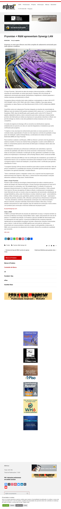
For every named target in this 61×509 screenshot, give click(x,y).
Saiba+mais (19, 505)
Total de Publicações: (10, 472)
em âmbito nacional (9, 479)
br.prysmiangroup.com (10, 208)
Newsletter (53, 4)
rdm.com (6, 232)
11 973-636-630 (22, 8)
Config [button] (25, 505)
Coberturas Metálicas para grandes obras (45, 250)
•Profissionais (26, 4)
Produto (8, 245)
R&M (19, 245)
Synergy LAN (23, 245)
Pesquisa (30, 8)
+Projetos (33, 4)
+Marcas (47, 4)
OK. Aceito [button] (5, 505)
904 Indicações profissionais (12, 477)
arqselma (17, 40)
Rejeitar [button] (12, 505)
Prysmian (15, 245)
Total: (6, 470)
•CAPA (19, 4)
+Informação (40, 4)
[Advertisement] (14, 317)
